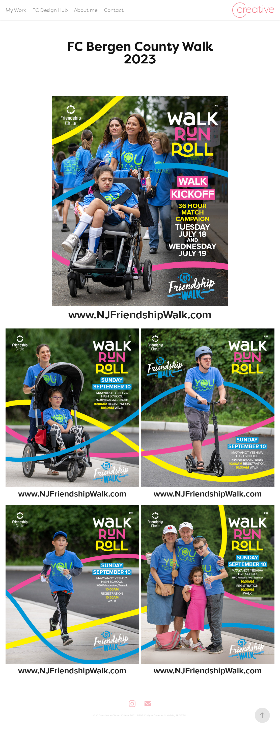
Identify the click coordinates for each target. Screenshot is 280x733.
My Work (16, 10)
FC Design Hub (50, 10)
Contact (114, 10)
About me (86, 10)
